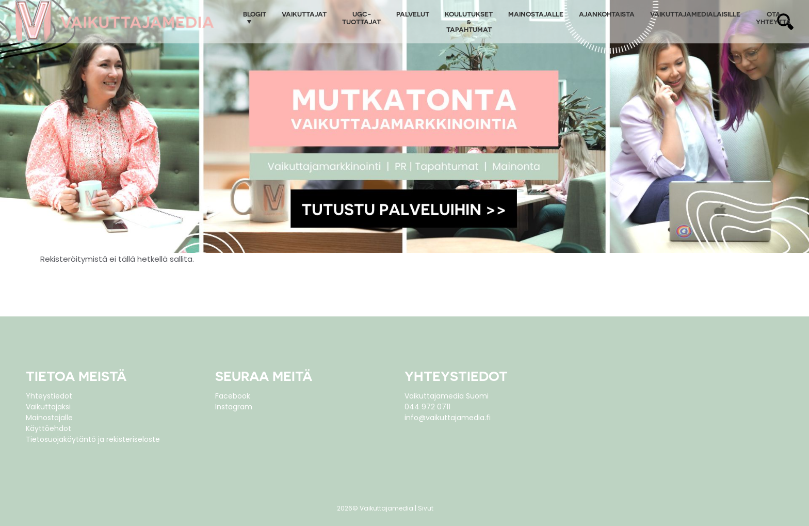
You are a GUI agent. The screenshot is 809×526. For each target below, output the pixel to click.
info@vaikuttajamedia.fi (448, 417)
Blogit (254, 14)
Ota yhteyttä (773, 17)
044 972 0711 (427, 407)
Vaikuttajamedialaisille (695, 14)
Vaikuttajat (304, 14)
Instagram (233, 407)
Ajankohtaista (607, 14)
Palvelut (412, 14)
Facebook (232, 396)
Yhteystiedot (49, 396)
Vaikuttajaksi (48, 407)
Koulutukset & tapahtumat (469, 21)
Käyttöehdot (48, 428)
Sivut (425, 508)
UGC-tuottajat (361, 17)
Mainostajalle (535, 14)
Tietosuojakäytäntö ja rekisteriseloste (93, 439)
